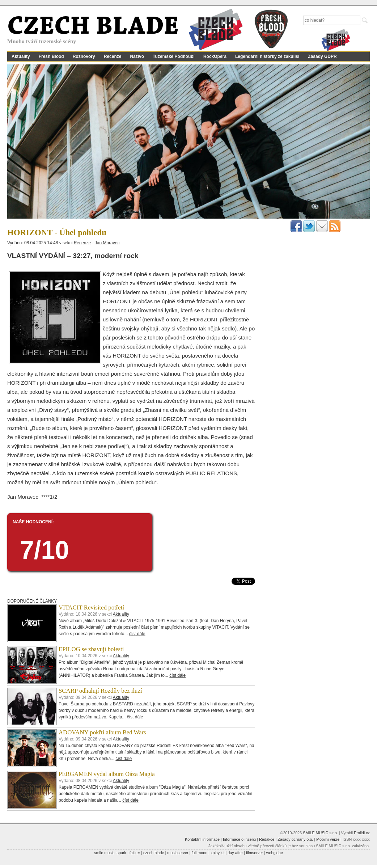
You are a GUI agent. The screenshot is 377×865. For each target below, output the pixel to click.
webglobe (274, 853)
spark (121, 853)
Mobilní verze (327, 839)
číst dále (137, 633)
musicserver (177, 853)
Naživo (137, 56)
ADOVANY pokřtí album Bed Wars (102, 732)
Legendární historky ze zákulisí (267, 56)
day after (235, 853)
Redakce (267, 839)
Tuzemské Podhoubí (174, 56)
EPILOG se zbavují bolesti (91, 649)
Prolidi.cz (362, 833)
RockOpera (214, 56)
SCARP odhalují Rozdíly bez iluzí (100, 690)
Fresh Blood (51, 56)
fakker (135, 853)
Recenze (113, 56)
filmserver (254, 853)
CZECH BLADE (93, 27)
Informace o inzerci (239, 839)
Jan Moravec (107, 242)
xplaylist (217, 853)
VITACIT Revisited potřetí (91, 607)
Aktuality (21, 56)
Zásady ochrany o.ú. (295, 839)
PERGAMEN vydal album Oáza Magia (107, 774)
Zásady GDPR (322, 56)
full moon (199, 853)
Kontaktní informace (202, 839)
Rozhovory (84, 56)
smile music (104, 853)
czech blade (153, 853)
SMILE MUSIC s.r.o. (320, 833)
